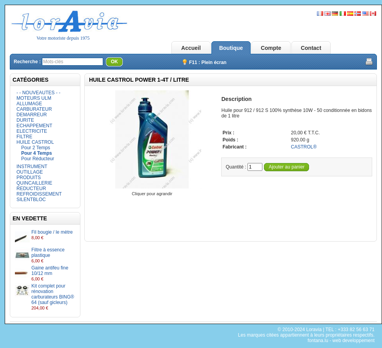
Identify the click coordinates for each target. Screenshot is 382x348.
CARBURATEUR (34, 109)
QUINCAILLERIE (34, 183)
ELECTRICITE (31, 131)
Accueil (191, 48)
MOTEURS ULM (33, 98)
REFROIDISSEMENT (39, 194)
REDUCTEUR (31, 188)
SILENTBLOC (31, 199)
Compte (271, 48)
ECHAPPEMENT (34, 125)
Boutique (231, 48)
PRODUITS (28, 177)
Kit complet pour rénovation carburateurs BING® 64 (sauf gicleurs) (52, 294)
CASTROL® (304, 147)
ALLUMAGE (29, 103)
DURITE (25, 120)
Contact (311, 48)
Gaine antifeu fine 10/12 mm (49, 270)
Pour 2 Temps (35, 147)
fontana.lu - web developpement (341, 340)
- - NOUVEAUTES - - (38, 92)
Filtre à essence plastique (48, 252)
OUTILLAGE (29, 172)
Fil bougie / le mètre (52, 232)
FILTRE (24, 136)
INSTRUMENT (31, 166)
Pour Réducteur (37, 158)
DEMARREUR (31, 114)
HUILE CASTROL (35, 142)
